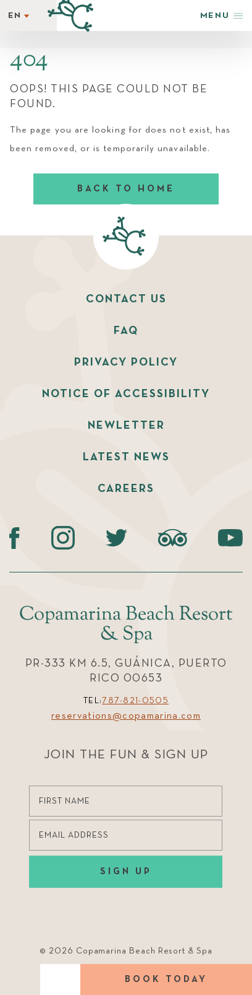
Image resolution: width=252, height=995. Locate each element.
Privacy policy (126, 362)
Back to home (126, 188)
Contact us (126, 299)
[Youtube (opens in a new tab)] (230, 538)
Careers (126, 488)
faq (126, 330)
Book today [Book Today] (166, 979)
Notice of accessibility (126, 394)
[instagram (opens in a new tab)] (63, 538)
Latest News (126, 457)
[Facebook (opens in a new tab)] (14, 538)
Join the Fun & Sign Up (126, 754)
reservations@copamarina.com (126, 716)
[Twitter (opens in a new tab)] (116, 538)
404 (29, 60)
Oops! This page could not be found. (109, 97)
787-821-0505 (135, 700)
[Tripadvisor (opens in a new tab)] (172, 538)
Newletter (126, 425)
